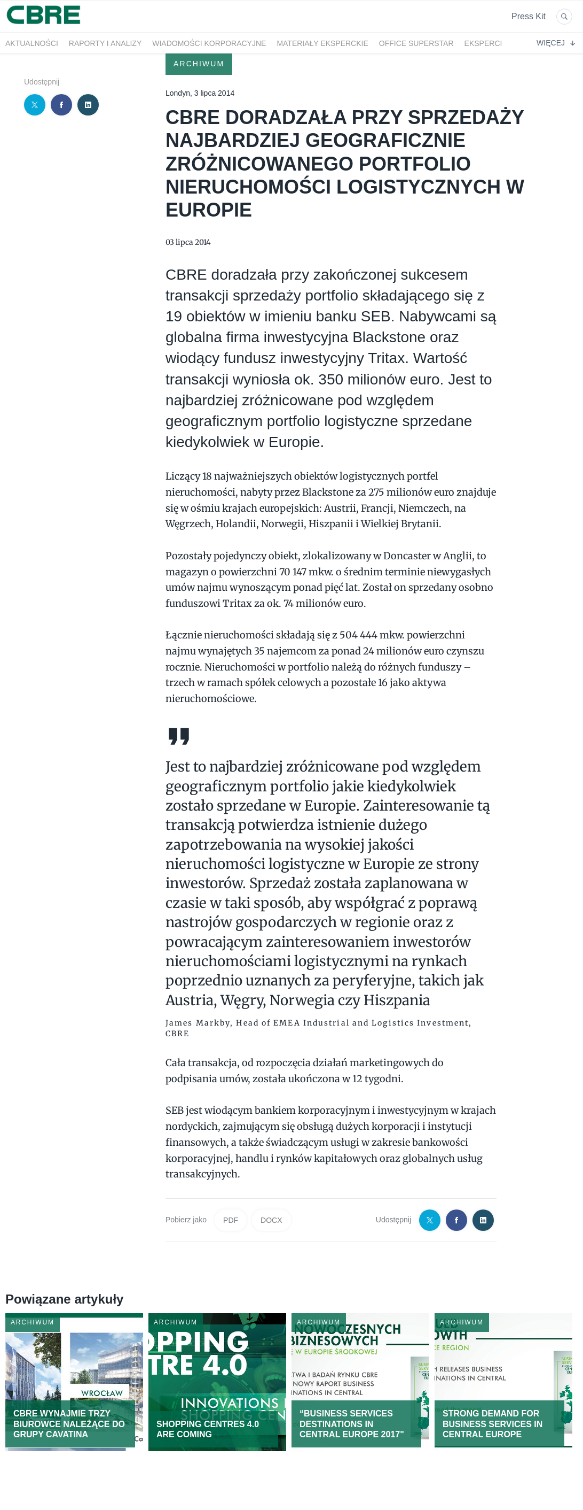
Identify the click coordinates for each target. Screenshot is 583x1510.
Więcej (556, 42)
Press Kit (528, 16)
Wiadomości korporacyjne (209, 43)
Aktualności (31, 43)
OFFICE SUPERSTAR (416, 43)
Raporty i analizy (105, 43)
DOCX (271, 1220)
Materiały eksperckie (322, 43)
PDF (230, 1220)
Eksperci (483, 43)
